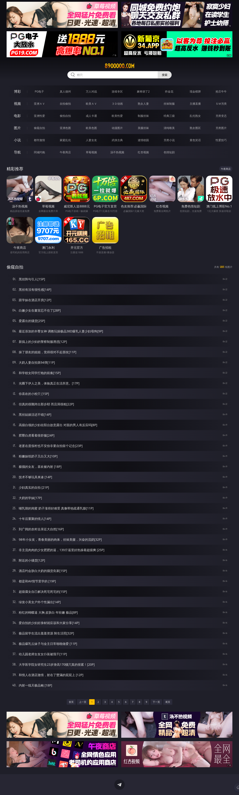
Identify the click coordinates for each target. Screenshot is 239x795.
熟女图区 (195, 128)
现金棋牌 (195, 91)
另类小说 (169, 140)
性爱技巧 (221, 140)
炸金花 (169, 91)
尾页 (167, 702)
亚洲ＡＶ (39, 104)
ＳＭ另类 (221, 104)
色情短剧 (169, 152)
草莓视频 (91, 152)
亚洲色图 (65, 128)
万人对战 (91, 91)
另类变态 (221, 116)
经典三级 (169, 116)
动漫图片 (117, 128)
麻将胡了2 (143, 91)
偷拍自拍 (65, 116)
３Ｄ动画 (117, 104)
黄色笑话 (195, 140)
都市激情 (39, 140)
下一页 (156, 702)
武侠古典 (117, 140)
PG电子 (39, 91)
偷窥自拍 (39, 128)
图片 (17, 127)
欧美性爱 (117, 116)
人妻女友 (91, 140)
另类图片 (221, 128)
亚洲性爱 (39, 116)
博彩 (17, 91)
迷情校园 (143, 140)
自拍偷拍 (65, 104)
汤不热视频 (117, 152)
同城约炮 (39, 152)
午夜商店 (65, 152)
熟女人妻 (143, 104)
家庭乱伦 (65, 140)
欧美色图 (91, 128)
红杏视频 (143, 152)
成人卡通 (91, 116)
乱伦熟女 (195, 116)
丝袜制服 (169, 104)
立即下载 (144, 787)
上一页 (82, 702)
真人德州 (65, 91)
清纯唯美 (169, 128)
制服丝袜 (143, 116)
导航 (17, 152)
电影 (17, 115)
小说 (17, 140)
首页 (71, 702)
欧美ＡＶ (91, 104)
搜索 (164, 75)
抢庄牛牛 (221, 91)
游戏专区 (117, 91)
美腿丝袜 (143, 128)
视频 (17, 103)
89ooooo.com (119, 65)
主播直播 (195, 104)
